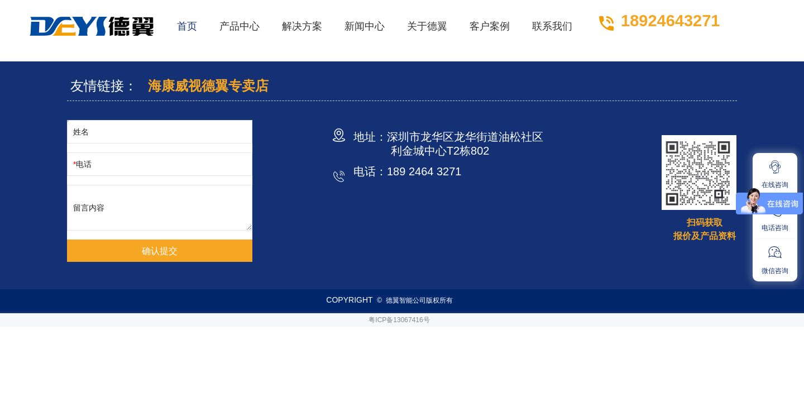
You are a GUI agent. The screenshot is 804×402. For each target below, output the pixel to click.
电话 (84, 164)
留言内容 (88, 207)
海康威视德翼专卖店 (208, 85)
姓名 (81, 131)
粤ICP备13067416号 (398, 320)
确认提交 (160, 251)
